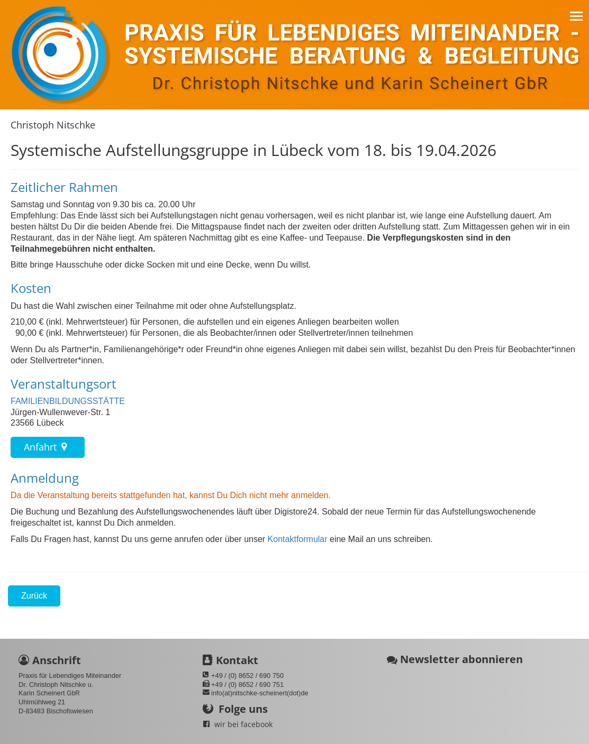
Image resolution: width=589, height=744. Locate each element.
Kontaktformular (296, 539)
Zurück (34, 595)
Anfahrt (47, 446)
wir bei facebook (243, 724)
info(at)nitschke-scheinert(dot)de (260, 693)
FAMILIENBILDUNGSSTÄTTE (68, 401)
